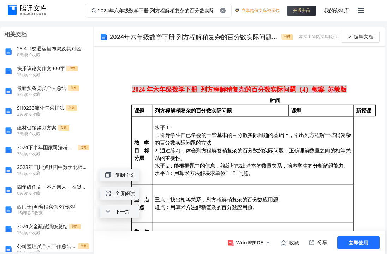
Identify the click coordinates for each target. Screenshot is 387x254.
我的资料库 (336, 10)
